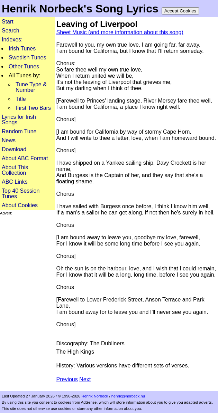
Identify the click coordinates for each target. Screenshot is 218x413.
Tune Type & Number (31, 87)
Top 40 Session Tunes (20, 193)
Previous (67, 379)
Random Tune (19, 131)
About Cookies (20, 205)
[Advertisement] (27, 237)
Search (10, 30)
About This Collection (15, 170)
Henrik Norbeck (94, 396)
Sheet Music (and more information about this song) (119, 32)
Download (14, 149)
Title (21, 99)
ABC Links (15, 182)
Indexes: (12, 39)
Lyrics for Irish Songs (19, 119)
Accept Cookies (180, 10)
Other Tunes (24, 66)
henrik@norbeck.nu (128, 396)
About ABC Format (25, 158)
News (9, 140)
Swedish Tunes (27, 57)
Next (85, 379)
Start (7, 22)
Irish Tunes (22, 48)
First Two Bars (33, 108)
